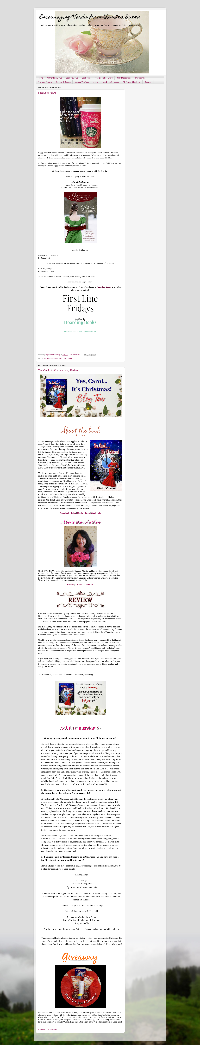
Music (95, 82)
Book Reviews (72, 78)
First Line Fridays (45, 82)
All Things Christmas (132, 82)
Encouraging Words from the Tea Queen (89, 17)
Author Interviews (54, 78)
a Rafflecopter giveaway (47, 1029)
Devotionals (140, 78)
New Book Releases (110, 82)
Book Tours (86, 78)
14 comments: (75, 355)
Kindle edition (83, 513)
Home (40, 78)
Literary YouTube (81, 82)
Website (70, 585)
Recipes (148, 82)
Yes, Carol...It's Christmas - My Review (58, 370)
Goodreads (96, 513)
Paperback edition (68, 513)
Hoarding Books (104, 287)
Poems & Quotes (63, 82)
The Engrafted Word (103, 78)
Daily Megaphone (123, 78)
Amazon (79, 585)
